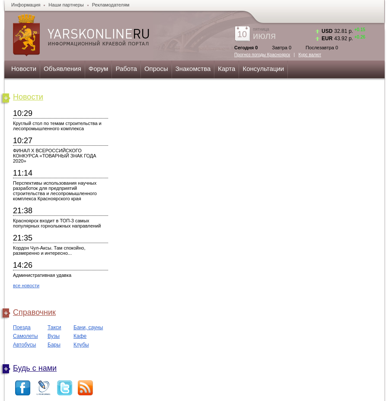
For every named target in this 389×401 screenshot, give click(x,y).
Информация (25, 4)
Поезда (22, 327)
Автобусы (24, 345)
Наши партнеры (65, 4)
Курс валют (310, 54)
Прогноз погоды (262, 54)
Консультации (263, 68)
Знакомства (193, 68)
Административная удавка (42, 275)
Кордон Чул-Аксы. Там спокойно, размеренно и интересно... (49, 250)
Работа (126, 68)
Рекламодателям (111, 4)
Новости (23, 68)
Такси (54, 327)
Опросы (156, 68)
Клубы (81, 345)
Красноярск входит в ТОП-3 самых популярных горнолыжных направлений (57, 223)
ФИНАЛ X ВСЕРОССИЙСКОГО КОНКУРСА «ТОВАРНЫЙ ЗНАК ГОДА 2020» (54, 156)
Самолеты (25, 336)
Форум (98, 68)
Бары (54, 345)
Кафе (79, 336)
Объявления (62, 68)
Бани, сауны (88, 327)
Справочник (34, 312)
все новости (26, 285)
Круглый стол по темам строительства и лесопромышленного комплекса (57, 126)
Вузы (54, 336)
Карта (226, 68)
